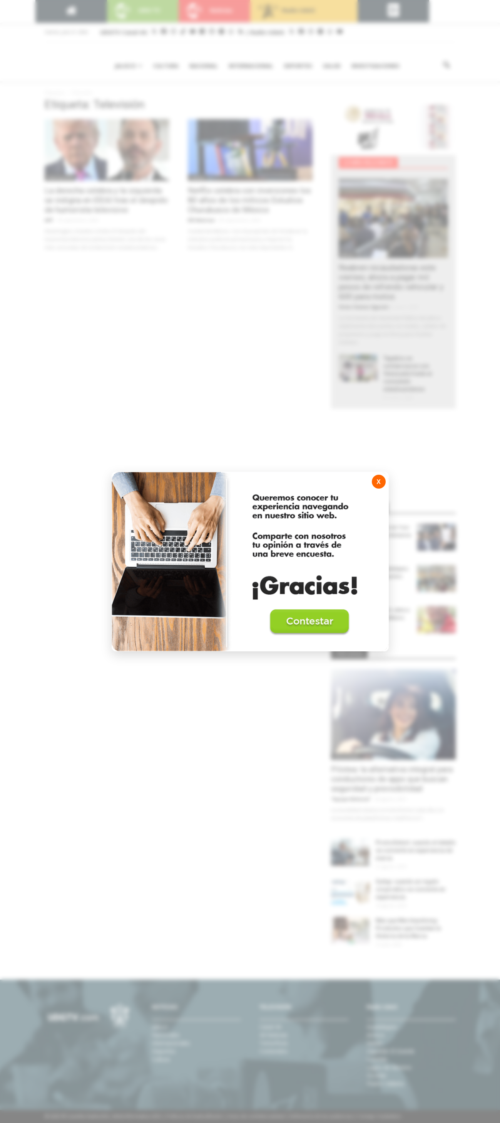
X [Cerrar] (378, 482)
